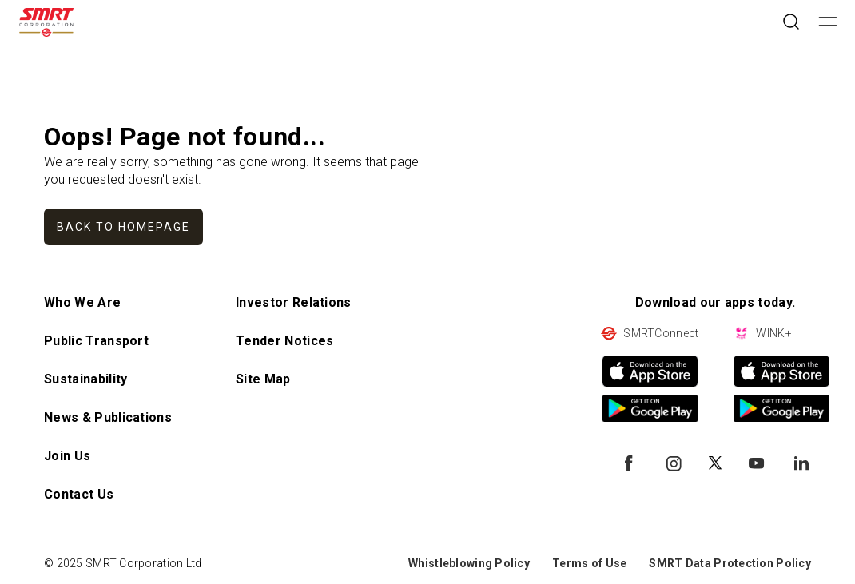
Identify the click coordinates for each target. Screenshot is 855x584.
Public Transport (96, 340)
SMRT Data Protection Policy (730, 563)
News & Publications (108, 417)
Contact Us (78, 494)
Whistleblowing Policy (469, 563)
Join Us (67, 455)
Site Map (263, 379)
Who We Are (82, 302)
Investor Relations (294, 302)
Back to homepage (123, 226)
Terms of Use (589, 563)
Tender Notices (284, 340)
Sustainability (85, 379)
